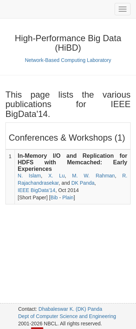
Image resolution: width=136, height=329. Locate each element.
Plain (68, 197)
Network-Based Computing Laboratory (68, 60)
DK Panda (83, 183)
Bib (54, 197)
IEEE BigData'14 (36, 190)
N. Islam (29, 176)
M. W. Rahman (93, 176)
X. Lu (56, 176)
